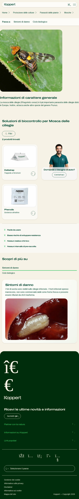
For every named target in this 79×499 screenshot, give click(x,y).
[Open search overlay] (69, 4)
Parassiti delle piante (49, 13)
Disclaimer (8, 487)
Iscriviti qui (13, 416)
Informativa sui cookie (13, 491)
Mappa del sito (10, 494)
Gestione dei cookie (12, 480)
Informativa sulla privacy (13, 483)
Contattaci (59, 175)
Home (4, 13)
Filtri (8, 134)
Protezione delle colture (23, 13)
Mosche (67, 13)
